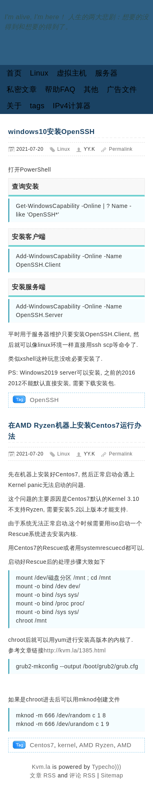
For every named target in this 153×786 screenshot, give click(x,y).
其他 (91, 89)
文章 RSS (43, 775)
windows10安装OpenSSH (51, 132)
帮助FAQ (60, 89)
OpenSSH (44, 399)
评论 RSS (82, 775)
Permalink (121, 149)
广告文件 (122, 89)
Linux (39, 73)
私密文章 (22, 89)
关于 (14, 106)
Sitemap (112, 775)
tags (37, 106)
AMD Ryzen (96, 744)
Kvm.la (42, 767)
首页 (14, 73)
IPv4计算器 (72, 106)
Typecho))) (106, 767)
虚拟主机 (72, 73)
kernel (67, 744)
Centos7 (42, 744)
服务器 (106, 73)
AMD (124, 744)
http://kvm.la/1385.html (75, 650)
